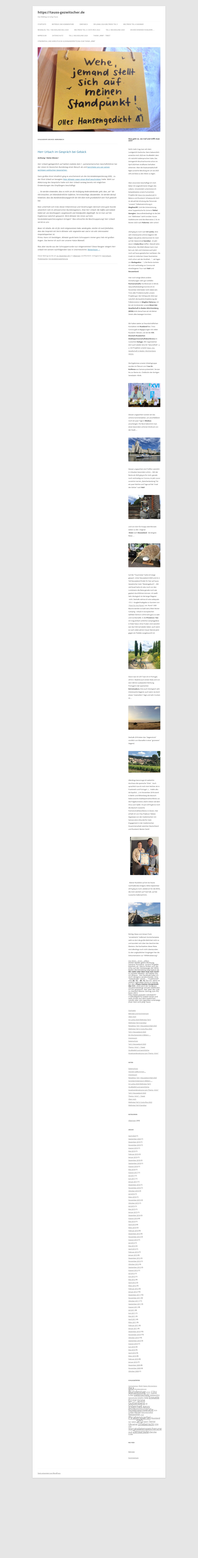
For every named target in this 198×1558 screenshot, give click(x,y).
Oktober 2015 (133, 1203)
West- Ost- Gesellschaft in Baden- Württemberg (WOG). (142, 351)
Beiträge (131, 1452)
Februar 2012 (133, 1289)
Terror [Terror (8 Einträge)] (152, 1421)
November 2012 (134, 1261)
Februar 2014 (133, 1230)
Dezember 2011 (134, 1295)
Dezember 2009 (134, 1365)
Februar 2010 (133, 1359)
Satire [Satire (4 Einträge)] (134, 1422)
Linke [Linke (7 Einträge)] (131, 1412)
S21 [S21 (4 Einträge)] (129, 1422)
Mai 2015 (131, 1209)
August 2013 (133, 1240)
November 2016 (134, 1188)
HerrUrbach (106, 256)
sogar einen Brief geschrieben (82, 179)
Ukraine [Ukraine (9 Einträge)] (132, 1424)
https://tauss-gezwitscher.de (61, 12)
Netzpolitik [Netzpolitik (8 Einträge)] (134, 1414)
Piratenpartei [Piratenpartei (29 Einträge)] (139, 1417)
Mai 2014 (131, 1221)
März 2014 (132, 1227)
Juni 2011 (131, 1313)
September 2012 (134, 1267)
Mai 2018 (131, 1169)
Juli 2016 (131, 1194)
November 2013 (134, 1237)
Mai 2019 (131, 1151)
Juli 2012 (131, 1273)
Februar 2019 (133, 1154)
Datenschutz (57, 36)
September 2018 (134, 1163)
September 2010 (134, 1341)
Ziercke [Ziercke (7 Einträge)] (153, 1431)
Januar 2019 (132, 1157)
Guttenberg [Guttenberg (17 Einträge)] (136, 1403)
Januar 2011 (132, 1328)
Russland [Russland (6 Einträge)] (155, 1418)
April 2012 (132, 1282)
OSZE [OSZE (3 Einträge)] (142, 1415)
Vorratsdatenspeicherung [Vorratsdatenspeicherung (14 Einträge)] (145, 1429)
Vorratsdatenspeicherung (58, 259)
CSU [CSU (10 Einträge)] (130, 1394)
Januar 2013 (132, 1255)
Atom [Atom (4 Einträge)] (141, 1386)
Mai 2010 (131, 1350)
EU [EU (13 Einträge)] (130, 1400)
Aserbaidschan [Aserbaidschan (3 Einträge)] (133, 1386)
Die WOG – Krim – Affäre (138, 961)
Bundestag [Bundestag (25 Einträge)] (137, 1391)
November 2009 (134, 1368)
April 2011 (132, 1319)
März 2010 (132, 1356)
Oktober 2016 (133, 1191)
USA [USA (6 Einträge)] (156, 1424)
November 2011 (134, 1298)
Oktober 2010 (133, 1337)
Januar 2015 (132, 1212)
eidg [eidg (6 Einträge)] (146, 1397)
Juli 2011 (131, 1310)
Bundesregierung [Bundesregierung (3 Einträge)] (140, 1389)
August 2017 (133, 1172)
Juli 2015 (131, 1206)
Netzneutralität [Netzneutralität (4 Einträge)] (147, 1412)
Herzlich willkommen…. (137, 1072)
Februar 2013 (133, 1252)
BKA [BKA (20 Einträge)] (131, 1388)
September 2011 (134, 1304)
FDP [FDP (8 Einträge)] (134, 1400)
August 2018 (133, 1166)
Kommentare (133, 1458)
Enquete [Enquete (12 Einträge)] (154, 1397)
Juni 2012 (131, 1276)
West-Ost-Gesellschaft (146, 195)
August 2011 (133, 1307)
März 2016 (132, 1197)
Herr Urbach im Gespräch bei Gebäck (62, 152)
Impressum (42, 36)
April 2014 (132, 1224)
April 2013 (132, 1249)
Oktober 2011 (133, 1301)
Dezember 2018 (134, 1160)
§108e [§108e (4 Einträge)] (130, 1434)
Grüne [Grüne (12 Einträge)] (141, 1400)
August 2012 (133, 1270)
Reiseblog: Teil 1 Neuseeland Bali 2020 (53, 30)
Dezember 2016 (134, 1185)
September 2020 (134, 1139)
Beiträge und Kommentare (63, 24)
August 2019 (133, 1148)
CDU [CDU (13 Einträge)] (154, 1392)
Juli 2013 (131, 1243)
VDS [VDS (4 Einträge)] (129, 1426)
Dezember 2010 (134, 1331)
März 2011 (132, 1322)
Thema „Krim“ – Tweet (101, 36)
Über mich (83, 24)
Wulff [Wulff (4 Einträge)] (130, 1432)
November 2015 (134, 1200)
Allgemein (76, 256)
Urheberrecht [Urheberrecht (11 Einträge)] (146, 1424)
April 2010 (132, 1353)
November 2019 (134, 1145)
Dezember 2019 (134, 1142)
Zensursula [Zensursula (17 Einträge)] (141, 1431)
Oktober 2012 (133, 1264)
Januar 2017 (132, 1182)
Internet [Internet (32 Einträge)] (135, 1406)
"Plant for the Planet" (136, 605)
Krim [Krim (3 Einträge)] (155, 1410)
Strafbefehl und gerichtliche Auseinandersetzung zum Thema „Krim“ (66, 41)
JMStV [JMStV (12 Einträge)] (146, 1407)
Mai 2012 (131, 1279)
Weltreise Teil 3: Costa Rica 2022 (87, 30)
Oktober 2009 (133, 1371)
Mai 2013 (131, 1246)
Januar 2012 (132, 1292)
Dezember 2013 (134, 1234)
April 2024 (132, 1136)
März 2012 (132, 1286)
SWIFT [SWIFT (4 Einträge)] (146, 1422)
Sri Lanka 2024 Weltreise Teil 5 (105, 24)
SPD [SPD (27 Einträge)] (139, 1421)
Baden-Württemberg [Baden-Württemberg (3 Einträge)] (150, 1386)
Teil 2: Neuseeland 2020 (115, 30)
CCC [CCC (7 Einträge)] (148, 1392)
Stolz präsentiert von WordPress (49, 1473)
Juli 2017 (131, 1175)
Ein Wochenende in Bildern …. (142, 30)
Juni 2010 (131, 1347)
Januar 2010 (132, 1362)
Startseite (42, 24)
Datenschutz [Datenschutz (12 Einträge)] (141, 1394)
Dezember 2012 (134, 1258)
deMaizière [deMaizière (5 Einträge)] (155, 1395)
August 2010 (133, 1344)
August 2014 (133, 1218)
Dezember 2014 (134, 1215)
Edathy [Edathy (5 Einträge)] (141, 1397)
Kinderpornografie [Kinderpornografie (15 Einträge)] (140, 1410)
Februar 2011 (133, 1325)
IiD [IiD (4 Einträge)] (146, 1403)
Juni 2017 (131, 1179)
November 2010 (134, 1334)
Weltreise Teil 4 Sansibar (133, 24)
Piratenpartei (43, 259)
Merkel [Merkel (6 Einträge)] (137, 1412)
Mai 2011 (131, 1316)
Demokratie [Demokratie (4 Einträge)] (132, 1398)
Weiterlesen (94, 249)
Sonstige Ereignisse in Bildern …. (140, 1081)
